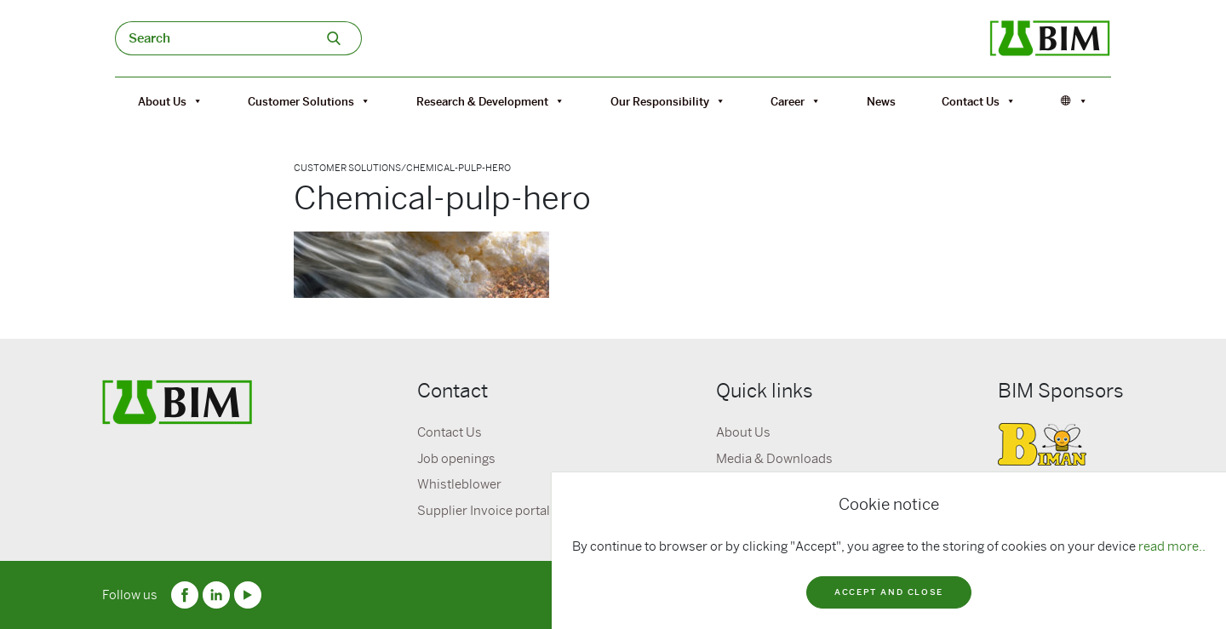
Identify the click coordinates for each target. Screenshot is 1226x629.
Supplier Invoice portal (483, 510)
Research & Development (490, 101)
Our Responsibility (667, 101)
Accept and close (888, 592)
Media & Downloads (774, 459)
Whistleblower (459, 484)
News (881, 101)
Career (796, 101)
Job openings (456, 459)
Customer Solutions (309, 101)
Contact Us (979, 101)
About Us (170, 101)
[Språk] (1074, 101)
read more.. (1172, 546)
